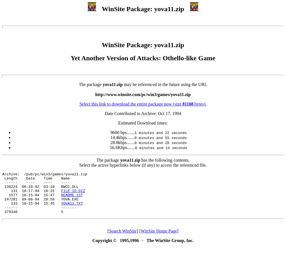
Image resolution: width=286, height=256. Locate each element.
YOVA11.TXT (72, 209)
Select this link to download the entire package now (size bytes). (142, 104)
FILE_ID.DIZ (73, 194)
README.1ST (72, 199)
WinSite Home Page (159, 239)
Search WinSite (123, 239)
